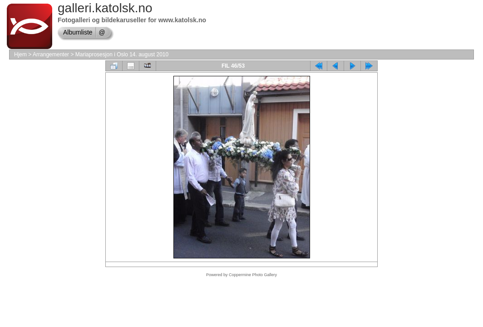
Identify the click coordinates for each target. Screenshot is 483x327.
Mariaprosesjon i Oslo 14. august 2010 (121, 54)
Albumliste (78, 32)
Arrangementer (51, 54)
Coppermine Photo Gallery (253, 274)
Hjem (20, 54)
